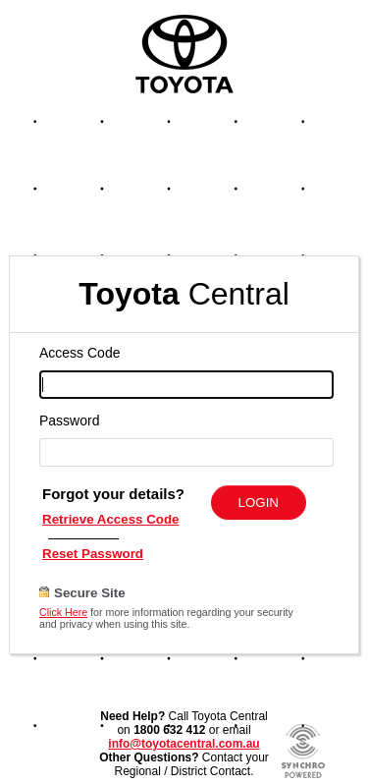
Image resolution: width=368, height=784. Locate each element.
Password (69, 420)
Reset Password (92, 553)
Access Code (79, 353)
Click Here (63, 612)
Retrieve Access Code (111, 519)
